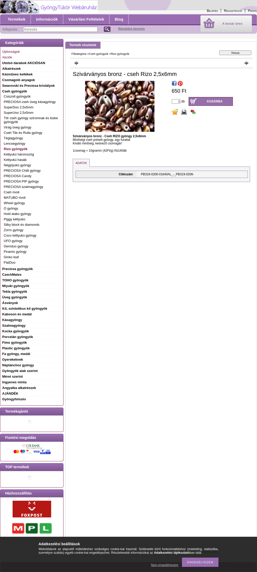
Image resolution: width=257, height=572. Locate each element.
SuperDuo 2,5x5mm (19, 107)
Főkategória (78, 53)
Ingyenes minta (14, 382)
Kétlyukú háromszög (19, 154)
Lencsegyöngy (14, 143)
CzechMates (12, 274)
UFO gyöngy (13, 241)
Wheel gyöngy (14, 203)
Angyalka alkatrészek (19, 388)
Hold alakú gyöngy (17, 214)
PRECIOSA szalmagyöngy (23, 187)
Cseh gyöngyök (98, 53)
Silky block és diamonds (22, 225)
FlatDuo (10, 262)
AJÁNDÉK (10, 393)
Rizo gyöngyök (15, 149)
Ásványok (10, 303)
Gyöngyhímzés (14, 399)
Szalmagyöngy (14, 325)
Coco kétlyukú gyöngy (20, 235)
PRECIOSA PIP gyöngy (21, 181)
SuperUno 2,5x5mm (19, 113)
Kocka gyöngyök (15, 331)
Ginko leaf (11, 257)
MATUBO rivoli (15, 198)
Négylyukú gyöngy (17, 165)
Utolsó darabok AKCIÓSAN (23, 63)
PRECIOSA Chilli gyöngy (22, 170)
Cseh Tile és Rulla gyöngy (23, 133)
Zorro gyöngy (14, 230)
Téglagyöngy (13, 138)
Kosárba (215, 101)
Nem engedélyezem (164, 565)
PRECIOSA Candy (18, 176)
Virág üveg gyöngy (17, 127)
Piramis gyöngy (15, 252)
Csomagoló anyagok (18, 80)
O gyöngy (11, 208)
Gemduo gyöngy (16, 246)
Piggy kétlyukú (14, 219)
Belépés (212, 11)
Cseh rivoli (12, 192)
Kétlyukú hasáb (15, 160)
